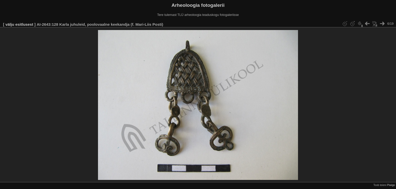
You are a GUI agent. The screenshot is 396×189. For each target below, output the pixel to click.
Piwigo (391, 184)
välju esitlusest (19, 24)
